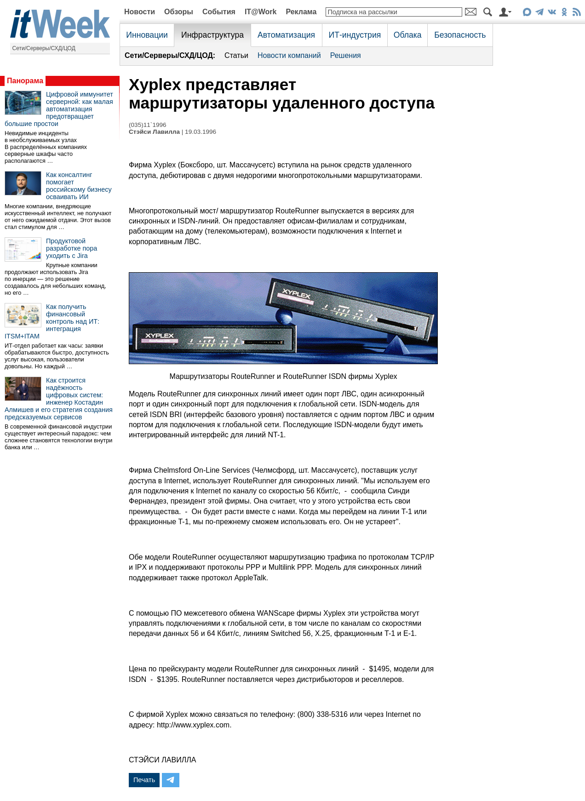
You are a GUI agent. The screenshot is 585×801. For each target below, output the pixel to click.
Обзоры (178, 12)
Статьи (236, 55)
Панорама (25, 81)
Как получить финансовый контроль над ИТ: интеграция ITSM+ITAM (52, 321)
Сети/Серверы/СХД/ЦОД (43, 48)
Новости (139, 12)
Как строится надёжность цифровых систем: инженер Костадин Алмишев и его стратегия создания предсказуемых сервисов (59, 399)
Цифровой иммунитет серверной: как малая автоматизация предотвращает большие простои (59, 109)
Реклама (301, 12)
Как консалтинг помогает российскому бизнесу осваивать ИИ (79, 185)
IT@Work (261, 12)
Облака (408, 35)
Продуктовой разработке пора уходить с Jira (71, 248)
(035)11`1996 (147, 124)
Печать (144, 780)
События (218, 12)
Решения (345, 55)
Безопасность (460, 35)
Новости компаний (289, 55)
